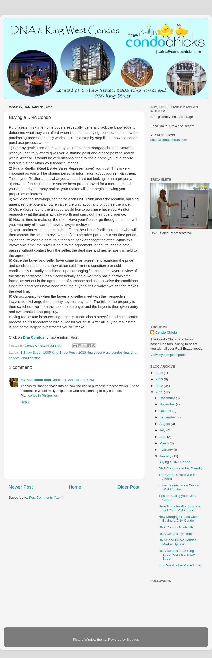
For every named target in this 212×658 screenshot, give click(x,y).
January (165, 456)
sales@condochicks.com (168, 140)
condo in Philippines (43, 395)
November (167, 404)
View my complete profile (168, 355)
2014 (160, 373)
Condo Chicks (35, 345)
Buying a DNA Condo (174, 462)
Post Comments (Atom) (46, 497)
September (168, 417)
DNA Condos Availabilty (176, 527)
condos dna (120, 352)
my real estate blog (36, 379)
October (165, 411)
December (167, 398)
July (162, 430)
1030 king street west (94, 352)
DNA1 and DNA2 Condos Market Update (177, 542)
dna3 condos (30, 358)
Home (75, 487)
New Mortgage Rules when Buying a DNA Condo (179, 518)
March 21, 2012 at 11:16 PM (73, 379)
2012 (160, 386)
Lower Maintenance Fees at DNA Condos (179, 487)
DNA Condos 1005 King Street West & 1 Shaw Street (177, 554)
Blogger (132, 639)
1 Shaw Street (30, 352)
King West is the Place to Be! (180, 565)
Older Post (128, 487)
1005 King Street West (60, 352)
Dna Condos (33, 337)
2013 (160, 379)
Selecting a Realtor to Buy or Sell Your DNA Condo (180, 508)
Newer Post (21, 487)
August (165, 424)
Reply (25, 402)
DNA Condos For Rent (175, 534)
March (164, 443)
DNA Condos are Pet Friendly (180, 468)
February (166, 449)
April (163, 437)
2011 (160, 392)
